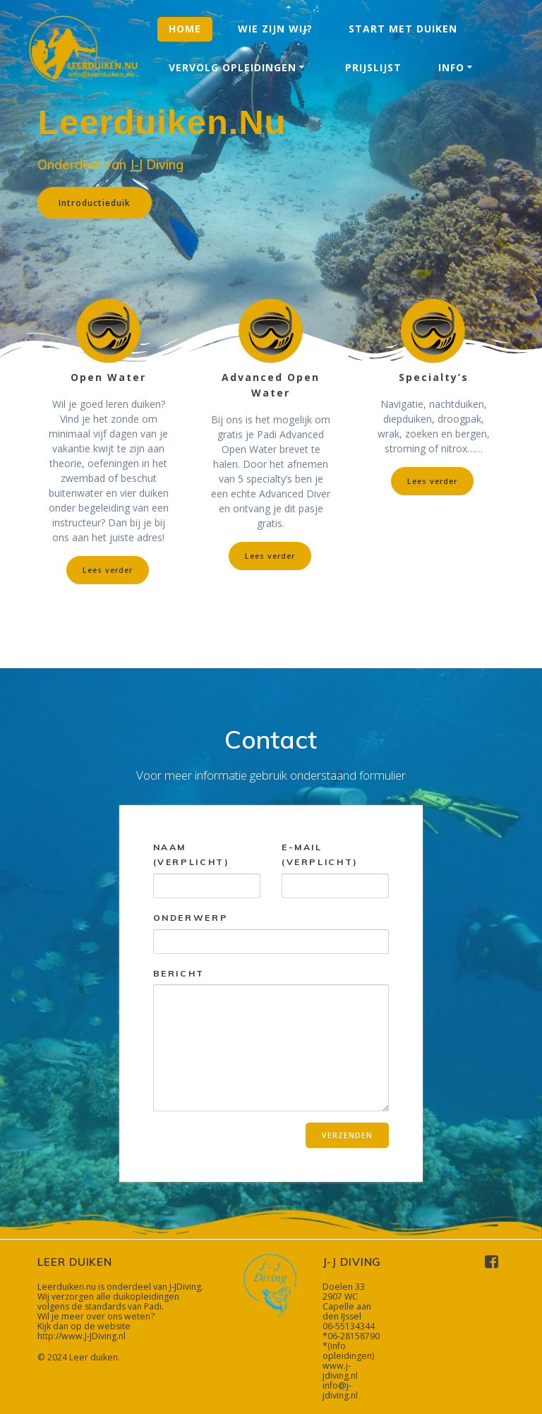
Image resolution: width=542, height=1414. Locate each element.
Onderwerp (271, 933)
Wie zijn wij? (275, 28)
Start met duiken (403, 28)
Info (451, 67)
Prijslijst (373, 67)
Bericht (271, 1039)
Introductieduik (95, 202)
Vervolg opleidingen (232, 67)
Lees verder (108, 570)
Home (185, 28)
